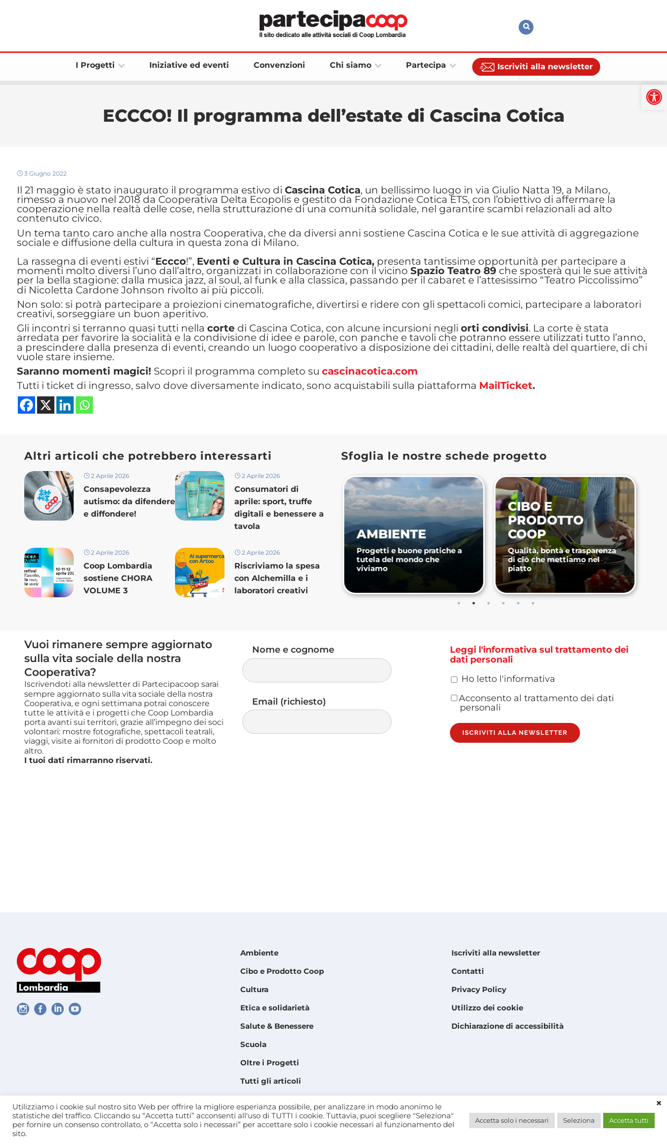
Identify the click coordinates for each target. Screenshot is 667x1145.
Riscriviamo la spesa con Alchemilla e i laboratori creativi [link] (277, 652)
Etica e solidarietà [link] (275, 1007)
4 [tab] (504, 672)
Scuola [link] (253, 1044)
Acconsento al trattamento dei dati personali (532, 793)
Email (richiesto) (326, 791)
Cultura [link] (254, 989)
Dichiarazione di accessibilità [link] (507, 1026)
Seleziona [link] (579, 1120)
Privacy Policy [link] (478, 989)
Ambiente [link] (259, 952)
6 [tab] (534, 672)
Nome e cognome (326, 736)
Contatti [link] (467, 971)
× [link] (659, 1103)
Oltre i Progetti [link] (269, 1062)
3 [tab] (489, 672)
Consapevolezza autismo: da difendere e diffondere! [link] (129, 572)
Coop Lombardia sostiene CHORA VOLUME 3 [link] (118, 652)
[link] (654, 97)
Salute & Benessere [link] (276, 1026)
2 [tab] (475, 672)
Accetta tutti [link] (629, 1120)
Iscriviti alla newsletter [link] (495, 952)
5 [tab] (519, 672)
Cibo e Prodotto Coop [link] (282, 971)
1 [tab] (460, 672)
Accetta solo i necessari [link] (512, 1120)
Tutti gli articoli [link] (270, 1081)
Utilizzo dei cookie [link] (487, 1007)
